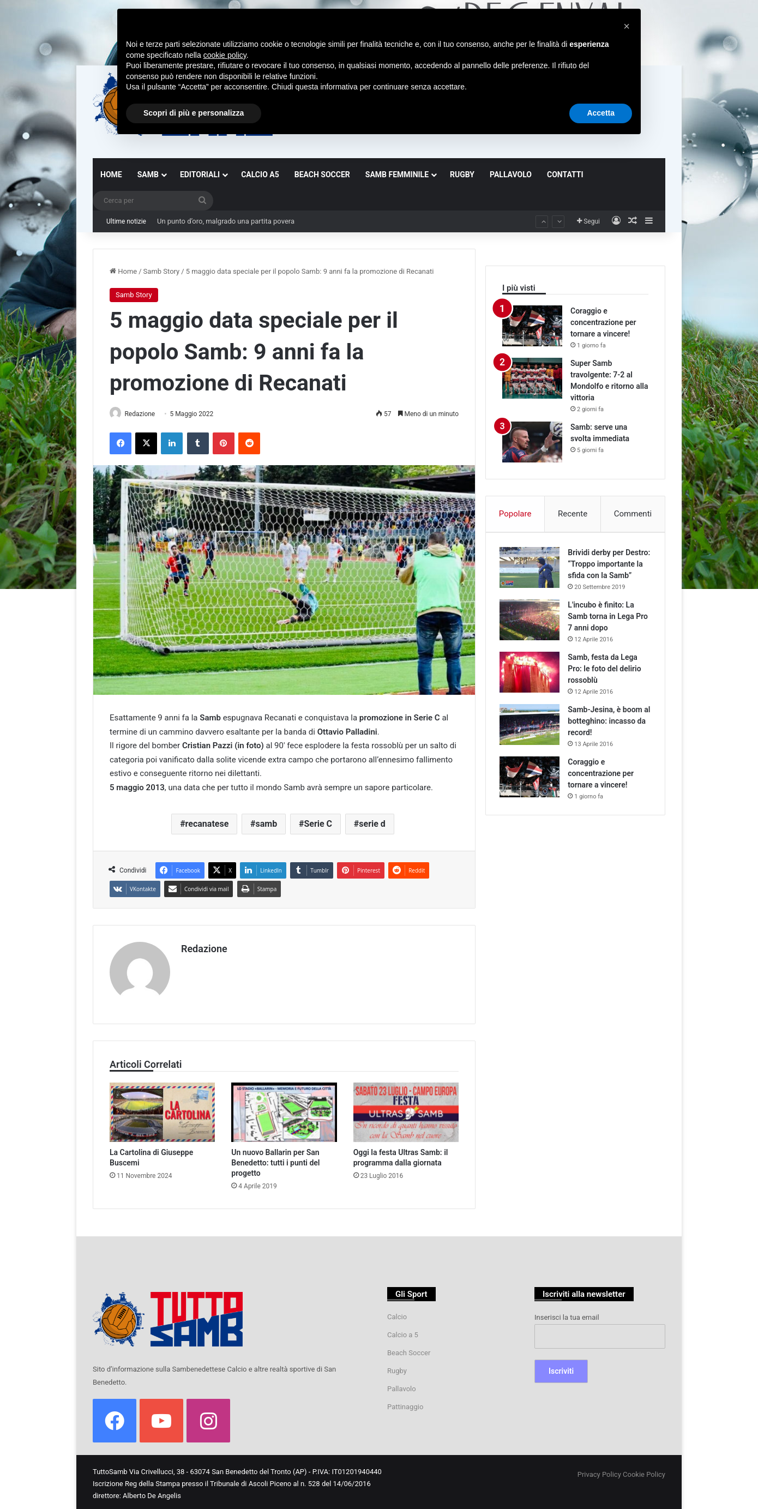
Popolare (515, 514)
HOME (111, 174)
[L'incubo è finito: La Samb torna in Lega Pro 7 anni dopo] (532, 633)
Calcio (397, 1313)
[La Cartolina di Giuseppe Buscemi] (162, 1108)
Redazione (144, 414)
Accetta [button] (601, 113)
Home (123, 271)
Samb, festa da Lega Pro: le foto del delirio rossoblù (606, 682)
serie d (372, 825)
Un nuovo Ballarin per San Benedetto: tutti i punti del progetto (275, 1159)
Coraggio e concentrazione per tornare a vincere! (603, 322)
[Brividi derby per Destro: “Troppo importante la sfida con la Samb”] (532, 569)
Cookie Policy (644, 1470)
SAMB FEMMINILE (397, 174)
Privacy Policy (599, 1470)
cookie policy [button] (224, 55)
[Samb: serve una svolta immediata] (532, 442)
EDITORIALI (200, 174)
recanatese (207, 825)
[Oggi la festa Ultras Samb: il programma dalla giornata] (406, 1108)
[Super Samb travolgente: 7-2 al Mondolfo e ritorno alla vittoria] (532, 378)
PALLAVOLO (511, 174)
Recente (572, 514)
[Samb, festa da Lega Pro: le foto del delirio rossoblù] (532, 685)
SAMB (148, 174)
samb (267, 825)
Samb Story (161, 271)
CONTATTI (565, 174)
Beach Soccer (408, 1349)
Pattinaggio (405, 1403)
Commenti (633, 514)
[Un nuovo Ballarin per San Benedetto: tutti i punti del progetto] (283, 1108)
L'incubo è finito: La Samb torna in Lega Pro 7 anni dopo (603, 630)
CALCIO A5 (260, 174)
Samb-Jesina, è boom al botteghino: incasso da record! (608, 734)
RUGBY (462, 174)
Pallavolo (401, 1385)
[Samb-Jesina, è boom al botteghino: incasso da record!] (532, 738)
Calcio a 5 (402, 1331)
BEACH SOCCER (322, 174)
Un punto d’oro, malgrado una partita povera (225, 221)
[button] (626, 26)
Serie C (318, 825)
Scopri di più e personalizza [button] (193, 113)
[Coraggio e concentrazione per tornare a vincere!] (532, 325)
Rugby (397, 1367)
